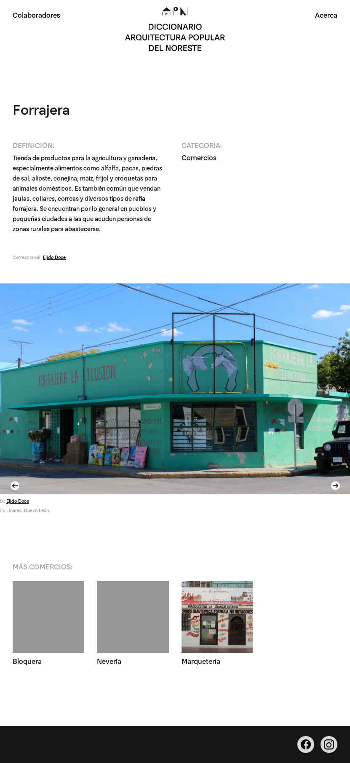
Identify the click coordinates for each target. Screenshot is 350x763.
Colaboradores (36, 14)
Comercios (199, 157)
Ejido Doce (54, 257)
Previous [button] (16, 486)
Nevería (109, 660)
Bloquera (27, 660)
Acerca (326, 14)
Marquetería (201, 660)
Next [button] (336, 486)
